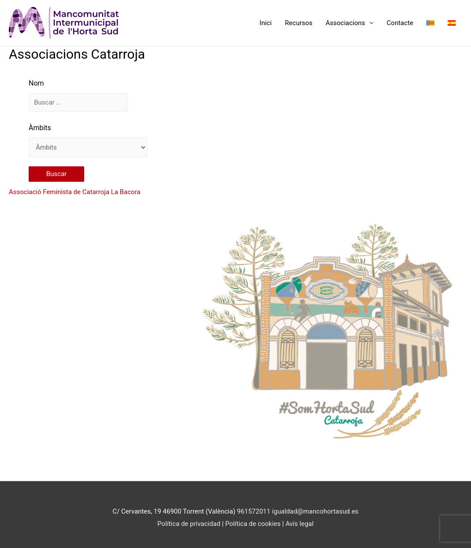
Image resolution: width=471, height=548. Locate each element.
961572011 (254, 511)
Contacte (400, 23)
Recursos (298, 23)
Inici (266, 23)
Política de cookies (253, 524)
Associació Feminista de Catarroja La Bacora (75, 192)
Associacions (345, 23)
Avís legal (300, 524)
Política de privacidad (188, 524)
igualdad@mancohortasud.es (315, 511)
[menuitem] (430, 23)
